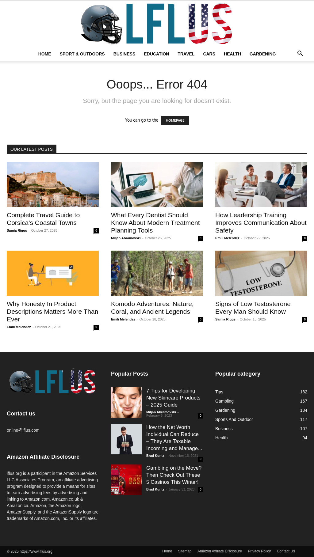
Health (232, 53)
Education (156, 53)
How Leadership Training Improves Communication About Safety (261, 222)
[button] (300, 54)
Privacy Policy (259, 551)
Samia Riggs (17, 230)
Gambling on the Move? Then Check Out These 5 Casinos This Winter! (174, 475)
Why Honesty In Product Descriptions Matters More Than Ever (52, 311)
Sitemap (185, 551)
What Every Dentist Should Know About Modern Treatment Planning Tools (155, 222)
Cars (209, 53)
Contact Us (286, 551)
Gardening (263, 53)
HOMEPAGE (175, 120)
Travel (186, 53)
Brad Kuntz (155, 455)
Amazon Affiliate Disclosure (219, 551)
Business (124, 53)
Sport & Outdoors (82, 53)
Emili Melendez (227, 238)
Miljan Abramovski (126, 238)
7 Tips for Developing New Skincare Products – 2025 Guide (173, 398)
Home (44, 53)
